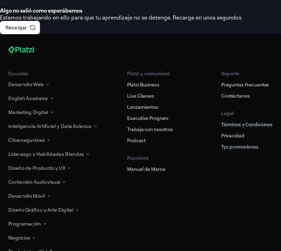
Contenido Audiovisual (37, 182)
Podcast (136, 140)
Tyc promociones (239, 147)
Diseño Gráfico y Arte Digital (44, 210)
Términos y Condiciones (247, 124)
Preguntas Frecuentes (245, 85)
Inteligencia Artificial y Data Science (53, 126)
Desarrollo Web (29, 84)
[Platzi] (29, 49)
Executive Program (147, 118)
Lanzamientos (142, 107)
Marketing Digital (31, 112)
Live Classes (140, 96)
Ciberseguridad (29, 140)
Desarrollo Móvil (29, 196)
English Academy (31, 98)
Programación (27, 224)
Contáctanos (235, 96)
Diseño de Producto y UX (40, 168)
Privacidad (233, 135)
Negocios (22, 238)
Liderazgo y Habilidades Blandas (49, 154)
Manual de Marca (146, 169)
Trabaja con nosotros (150, 129)
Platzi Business (143, 85)
